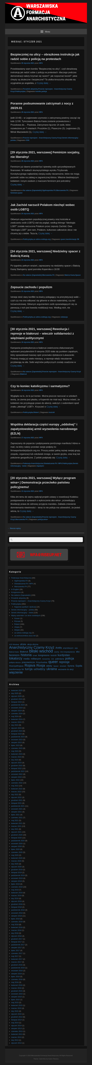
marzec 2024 (16, 722)
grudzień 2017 (16, 939)
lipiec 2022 (15, 780)
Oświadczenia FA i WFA (53, 463)
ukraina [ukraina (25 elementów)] (52, 669)
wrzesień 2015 (17, 994)
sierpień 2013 (16, 1028)
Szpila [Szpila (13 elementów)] (78, 665)
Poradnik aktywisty (30, 89)
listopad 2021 (16, 803)
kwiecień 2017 (16, 959)
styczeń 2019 (16, 901)
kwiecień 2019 (16, 893)
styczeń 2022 (16, 797)
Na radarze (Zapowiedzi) (32, 190)
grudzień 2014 (16, 1017)
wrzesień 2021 (17, 809)
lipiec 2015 (15, 1000)
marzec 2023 (16, 757)
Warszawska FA (62, 190)
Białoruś (23, 374)
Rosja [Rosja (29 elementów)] (40, 665)
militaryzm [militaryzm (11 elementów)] (36, 658)
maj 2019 (14, 890)
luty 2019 (14, 898)
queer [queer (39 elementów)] (53, 661)
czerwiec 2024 (17, 713)
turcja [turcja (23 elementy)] (28, 669)
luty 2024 (14, 725)
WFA (41, 63)
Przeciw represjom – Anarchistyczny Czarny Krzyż (31, 601)
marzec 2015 (16, 1008)
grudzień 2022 (16, 765)
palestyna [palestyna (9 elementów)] (59, 659)
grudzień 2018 (16, 904)
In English (15, 589)
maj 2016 (14, 982)
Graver (17, 618)
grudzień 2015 (16, 991)
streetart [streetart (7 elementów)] (63, 666)
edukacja (64, 317)
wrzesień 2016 (17, 971)
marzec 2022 (16, 792)
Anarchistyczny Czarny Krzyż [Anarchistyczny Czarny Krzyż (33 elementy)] (31, 647)
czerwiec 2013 (17, 1031)
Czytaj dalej (44, 83)
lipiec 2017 (15, 950)
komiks (38, 91)
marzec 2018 (16, 930)
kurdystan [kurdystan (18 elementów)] (64, 655)
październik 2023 (18, 737)
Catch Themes (53, 1059)
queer (20, 193)
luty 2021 (14, 829)
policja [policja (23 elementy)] (69, 658)
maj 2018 (14, 924)
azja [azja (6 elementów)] (76, 648)
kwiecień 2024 (16, 719)
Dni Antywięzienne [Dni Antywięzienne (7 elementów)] (67, 652)
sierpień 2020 (16, 846)
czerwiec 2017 (17, 953)
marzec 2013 (16, 1037)
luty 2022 (14, 794)
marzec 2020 (16, 861)
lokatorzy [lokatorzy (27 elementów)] (15, 658)
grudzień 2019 (16, 870)
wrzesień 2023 (17, 740)
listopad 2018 (16, 907)
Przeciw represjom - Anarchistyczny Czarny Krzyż (42, 138)
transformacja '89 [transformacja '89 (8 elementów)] (16, 669)
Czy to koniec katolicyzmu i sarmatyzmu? (40, 386)
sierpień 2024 (16, 711)
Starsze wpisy (14, 528)
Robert (36, 412)
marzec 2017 (16, 962)
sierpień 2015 (16, 997)
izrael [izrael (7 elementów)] (35, 655)
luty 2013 (14, 1040)
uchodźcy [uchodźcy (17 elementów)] (39, 669)
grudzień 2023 (16, 731)
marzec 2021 (16, 826)
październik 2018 (18, 910)
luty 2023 (14, 760)
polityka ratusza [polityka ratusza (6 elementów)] (15, 662)
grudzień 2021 (16, 800)
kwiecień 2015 (16, 1005)
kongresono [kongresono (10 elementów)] (44, 655)
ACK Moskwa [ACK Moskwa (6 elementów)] (14, 644)
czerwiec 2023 (17, 748)
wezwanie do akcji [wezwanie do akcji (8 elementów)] (65, 669)
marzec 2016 (16, 988)
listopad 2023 (16, 734)
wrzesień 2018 (17, 913)
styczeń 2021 (16, 832)
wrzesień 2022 (17, 774)
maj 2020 (14, 855)
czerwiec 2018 (17, 922)
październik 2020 (18, 841)
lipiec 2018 (15, 919)
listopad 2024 (16, 702)
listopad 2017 (16, 942)
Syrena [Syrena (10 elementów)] (70, 666)
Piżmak (17, 621)
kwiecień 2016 (16, 985)
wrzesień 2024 (17, 708)
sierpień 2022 (16, 777)
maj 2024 (14, 716)
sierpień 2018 (16, 916)
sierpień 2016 (16, 974)
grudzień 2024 (16, 699)
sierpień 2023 (16, 742)
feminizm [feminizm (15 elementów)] (14, 655)
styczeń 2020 (16, 867)
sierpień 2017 (16, 948)
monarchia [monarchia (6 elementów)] (46, 659)
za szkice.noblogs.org (42, 239)
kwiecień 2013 (16, 1034)
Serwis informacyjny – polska (22, 610)
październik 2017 (18, 945)
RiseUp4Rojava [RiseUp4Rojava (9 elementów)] (16, 666)
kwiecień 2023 (16, 754)
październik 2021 (18, 806)
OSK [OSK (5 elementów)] (52, 659)
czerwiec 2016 (17, 979)
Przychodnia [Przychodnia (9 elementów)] (41, 662)
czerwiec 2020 (17, 852)
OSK (27, 140)
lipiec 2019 (15, 884)
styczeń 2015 (16, 1014)
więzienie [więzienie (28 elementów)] (16, 672)
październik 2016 (18, 968)
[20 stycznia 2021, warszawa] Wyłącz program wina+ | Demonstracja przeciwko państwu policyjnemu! (43, 482)
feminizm (14, 193)
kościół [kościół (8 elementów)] (54, 655)
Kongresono (16, 592)
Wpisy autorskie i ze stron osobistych (25, 615)
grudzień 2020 (16, 835)
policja (44, 91)
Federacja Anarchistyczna (33, 463)
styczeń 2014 (16, 1026)
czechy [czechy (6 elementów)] (56, 652)
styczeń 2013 (16, 1043)
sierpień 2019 (16, 881)
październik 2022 (18, 771)
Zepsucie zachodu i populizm (31, 287)
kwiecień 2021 (16, 823)
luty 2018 (14, 933)
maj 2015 (14, 1002)
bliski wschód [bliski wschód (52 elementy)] (41, 651)
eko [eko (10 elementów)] (78, 652)
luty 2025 (14, 693)
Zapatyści (40, 466)
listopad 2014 (16, 1020)
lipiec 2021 (15, 815)
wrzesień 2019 (17, 878)
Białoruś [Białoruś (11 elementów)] (24, 651)
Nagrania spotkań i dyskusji (25, 607)
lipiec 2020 (15, 849)
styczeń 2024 (16, 728)
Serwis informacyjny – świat (22, 613)
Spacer (78, 275)
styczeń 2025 (16, 696)
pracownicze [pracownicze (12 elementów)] (28, 662)
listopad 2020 (16, 838)
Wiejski (17, 630)
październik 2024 (18, 705)
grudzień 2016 (16, 965)
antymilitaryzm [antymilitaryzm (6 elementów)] (68, 648)
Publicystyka (20, 91)
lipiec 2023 (15, 745)
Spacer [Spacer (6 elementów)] (56, 666)
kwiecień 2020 (16, 858)
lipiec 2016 (15, 976)
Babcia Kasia (70, 275)
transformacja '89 (72, 239)
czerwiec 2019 (17, 887)
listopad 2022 (16, 768)
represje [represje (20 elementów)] (64, 662)
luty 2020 (14, 864)
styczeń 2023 (16, 763)
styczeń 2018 (16, 936)
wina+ (45, 519)
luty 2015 (14, 1011)
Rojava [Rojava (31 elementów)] (30, 665)
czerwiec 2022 (17, 783)
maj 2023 (14, 751)
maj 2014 (14, 1023)
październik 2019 (18, 875)
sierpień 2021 (16, 812)
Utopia (17, 627)
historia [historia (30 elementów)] (26, 654)
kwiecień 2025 (16, 690)
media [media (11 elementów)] (26, 658)
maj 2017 (14, 956)
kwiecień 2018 (16, 927)
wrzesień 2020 (17, 843)
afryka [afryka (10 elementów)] (23, 644)
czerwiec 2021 (17, 818)
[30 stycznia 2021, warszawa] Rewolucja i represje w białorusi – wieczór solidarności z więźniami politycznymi (42, 333)
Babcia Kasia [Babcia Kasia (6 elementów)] (14, 652)
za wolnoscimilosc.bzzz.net (25, 636)
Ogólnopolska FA (49, 190)
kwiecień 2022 (16, 789)
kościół (51, 412)
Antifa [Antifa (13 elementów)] (58, 647)
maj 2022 (14, 786)
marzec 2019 (16, 896)
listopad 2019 (16, 872)
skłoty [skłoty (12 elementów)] (49, 665)
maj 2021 (14, 820)
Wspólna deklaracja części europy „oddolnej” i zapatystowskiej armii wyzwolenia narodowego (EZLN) (44, 429)
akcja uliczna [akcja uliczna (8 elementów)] (32, 644)
